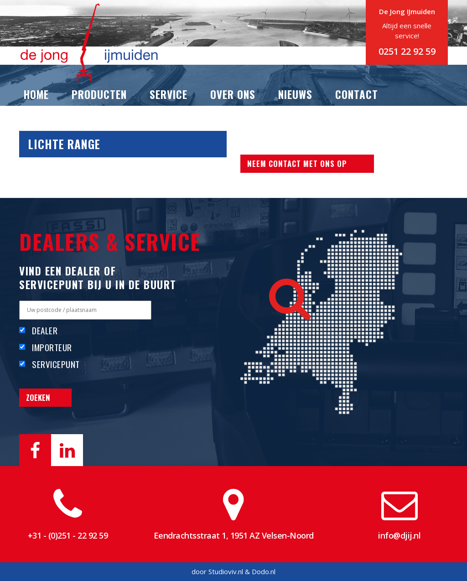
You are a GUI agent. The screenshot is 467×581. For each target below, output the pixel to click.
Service (168, 94)
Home (36, 94)
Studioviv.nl (225, 571)
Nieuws (295, 94)
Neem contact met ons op (297, 163)
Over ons (232, 94)
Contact (356, 94)
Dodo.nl (263, 571)
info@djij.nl (399, 535)
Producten (99, 94)
